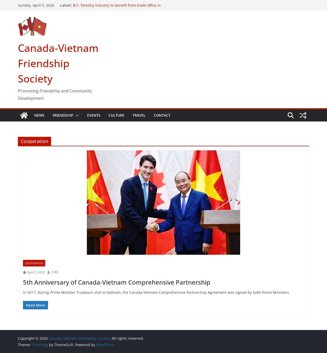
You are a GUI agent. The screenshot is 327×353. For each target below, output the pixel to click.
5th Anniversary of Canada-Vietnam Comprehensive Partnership (116, 282)
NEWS (39, 115)
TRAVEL (139, 115)
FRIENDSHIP (63, 115)
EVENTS (93, 115)
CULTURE (116, 115)
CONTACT (162, 115)
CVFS (54, 272)
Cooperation (34, 263)
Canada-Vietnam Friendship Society (58, 63)
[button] (76, 115)
